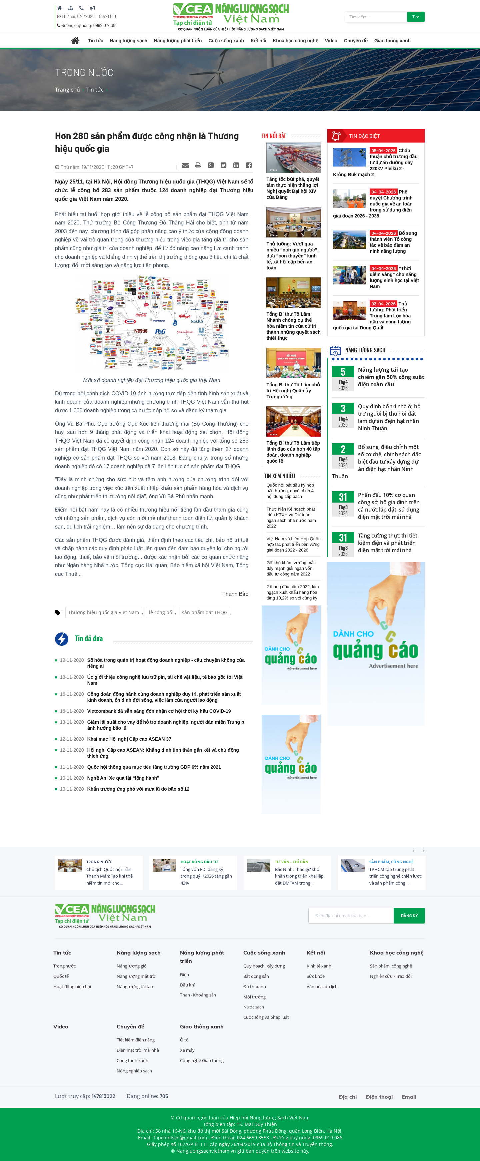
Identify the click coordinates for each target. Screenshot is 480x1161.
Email (409, 1096)
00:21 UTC (108, 16)
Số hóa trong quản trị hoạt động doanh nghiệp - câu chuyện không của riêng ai (166, 663)
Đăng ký (409, 915)
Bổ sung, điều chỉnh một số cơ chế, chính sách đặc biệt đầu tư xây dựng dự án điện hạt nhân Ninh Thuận (376, 461)
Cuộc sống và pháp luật (266, 1017)
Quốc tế (61, 976)
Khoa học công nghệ (295, 40)
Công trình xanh (132, 1060)
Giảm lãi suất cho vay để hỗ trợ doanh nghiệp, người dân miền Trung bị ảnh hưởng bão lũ (166, 725)
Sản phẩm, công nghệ (391, 861)
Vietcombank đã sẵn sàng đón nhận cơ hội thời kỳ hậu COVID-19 (159, 711)
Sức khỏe (316, 976)
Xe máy (187, 1050)
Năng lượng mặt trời (136, 976)
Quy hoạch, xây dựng (264, 966)
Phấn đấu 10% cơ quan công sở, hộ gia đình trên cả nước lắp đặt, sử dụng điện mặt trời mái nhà (389, 506)
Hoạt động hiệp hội (72, 986)
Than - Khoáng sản (198, 995)
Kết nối (258, 40)
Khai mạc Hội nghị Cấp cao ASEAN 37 (129, 739)
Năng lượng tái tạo (135, 986)
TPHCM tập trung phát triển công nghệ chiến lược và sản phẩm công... (395, 876)
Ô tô (184, 1040)
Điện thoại (379, 1096)
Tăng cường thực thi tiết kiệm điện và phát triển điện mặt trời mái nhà (387, 543)
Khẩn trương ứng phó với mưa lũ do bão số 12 (138, 789)
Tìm (415, 17)
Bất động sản (256, 976)
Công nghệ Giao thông (202, 1060)
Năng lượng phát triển (178, 40)
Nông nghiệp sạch (134, 1071)
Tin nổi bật (274, 136)
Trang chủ (67, 89)
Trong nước (99, 861)
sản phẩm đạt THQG (204, 612)
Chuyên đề (356, 40)
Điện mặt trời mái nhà (138, 1050)
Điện (184, 974)
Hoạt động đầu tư (199, 861)
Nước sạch (253, 1007)
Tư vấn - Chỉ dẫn (291, 861)
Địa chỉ (348, 1096)
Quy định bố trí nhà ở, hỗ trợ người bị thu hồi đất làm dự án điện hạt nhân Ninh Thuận (389, 417)
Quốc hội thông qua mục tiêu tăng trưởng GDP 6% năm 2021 (154, 767)
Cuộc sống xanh (226, 40)
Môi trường (254, 997)
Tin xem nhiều (279, 476)
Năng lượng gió (132, 966)
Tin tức (95, 40)
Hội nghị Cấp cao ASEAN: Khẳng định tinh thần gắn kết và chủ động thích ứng (163, 753)
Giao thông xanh (392, 40)
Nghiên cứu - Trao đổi (391, 976)
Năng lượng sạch (128, 40)
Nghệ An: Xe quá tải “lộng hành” (123, 778)
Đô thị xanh (254, 986)
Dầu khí (187, 985)
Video (331, 40)
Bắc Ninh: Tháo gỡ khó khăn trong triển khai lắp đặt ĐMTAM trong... (299, 876)
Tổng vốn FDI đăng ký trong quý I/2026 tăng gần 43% (206, 876)
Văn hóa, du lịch (322, 986)
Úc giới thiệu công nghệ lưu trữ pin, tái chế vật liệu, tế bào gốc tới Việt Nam (165, 680)
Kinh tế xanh (319, 966)
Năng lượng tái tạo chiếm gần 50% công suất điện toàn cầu (391, 377)
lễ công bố (160, 612)
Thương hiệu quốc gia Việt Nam (103, 612)
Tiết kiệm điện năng (136, 1040)
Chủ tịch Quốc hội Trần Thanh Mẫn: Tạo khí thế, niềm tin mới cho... (110, 876)
